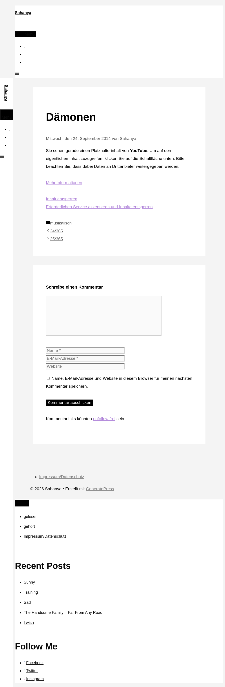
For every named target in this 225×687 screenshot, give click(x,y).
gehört (29, 526)
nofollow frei (104, 418)
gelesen (31, 516)
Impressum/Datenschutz (61, 476)
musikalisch (61, 223)
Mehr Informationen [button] (64, 182)
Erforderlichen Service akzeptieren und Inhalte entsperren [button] (99, 206)
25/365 (56, 239)
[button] (17, 74)
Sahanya (23, 13)
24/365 (56, 231)
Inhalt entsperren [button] (61, 199)
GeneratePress (100, 488)
